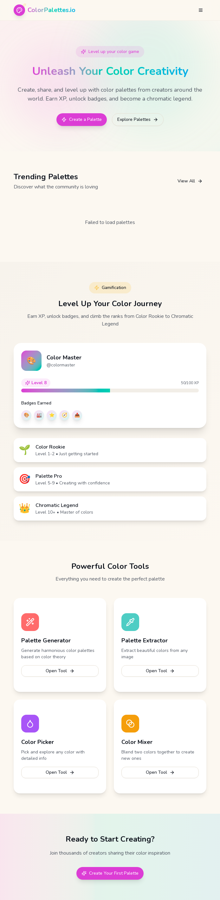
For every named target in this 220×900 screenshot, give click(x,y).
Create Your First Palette (110, 873)
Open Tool (60, 671)
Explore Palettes (137, 119)
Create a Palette (81, 119)
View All (190, 181)
